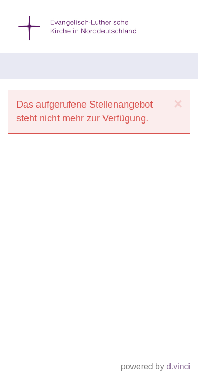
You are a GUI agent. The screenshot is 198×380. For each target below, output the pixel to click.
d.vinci (178, 367)
